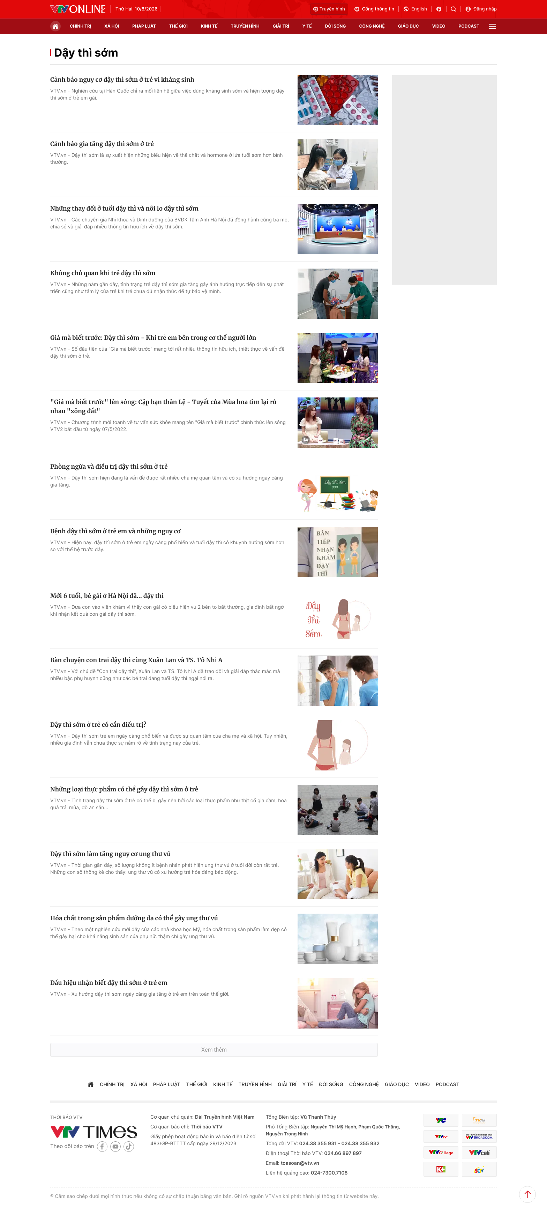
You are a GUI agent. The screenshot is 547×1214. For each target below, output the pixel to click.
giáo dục (408, 26)
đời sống (335, 26)
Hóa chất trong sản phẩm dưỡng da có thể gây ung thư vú (134, 918)
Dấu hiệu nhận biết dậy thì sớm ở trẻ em (108, 983)
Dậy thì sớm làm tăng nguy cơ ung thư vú (110, 854)
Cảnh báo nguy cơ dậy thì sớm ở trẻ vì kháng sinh (122, 79)
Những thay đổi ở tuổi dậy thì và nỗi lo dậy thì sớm (124, 208)
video (438, 26)
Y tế (307, 26)
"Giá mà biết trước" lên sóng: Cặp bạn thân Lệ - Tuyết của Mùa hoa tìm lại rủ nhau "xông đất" (163, 406)
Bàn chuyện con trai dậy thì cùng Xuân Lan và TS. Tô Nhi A (136, 660)
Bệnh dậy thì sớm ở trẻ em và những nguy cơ (115, 531)
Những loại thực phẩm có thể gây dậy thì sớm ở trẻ (124, 789)
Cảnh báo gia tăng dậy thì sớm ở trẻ (102, 144)
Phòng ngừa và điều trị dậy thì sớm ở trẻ (109, 466)
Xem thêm (214, 1049)
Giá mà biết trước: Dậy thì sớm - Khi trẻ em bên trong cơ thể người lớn (153, 338)
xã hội (111, 26)
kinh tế (209, 26)
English (415, 9)
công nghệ (372, 26)
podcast (469, 26)
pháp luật (144, 26)
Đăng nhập (481, 9)
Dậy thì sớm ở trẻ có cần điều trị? (98, 725)
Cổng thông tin (374, 9)
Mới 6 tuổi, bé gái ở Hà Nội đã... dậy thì (107, 596)
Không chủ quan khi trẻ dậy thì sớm (103, 273)
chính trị (80, 26)
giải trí (281, 26)
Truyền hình (329, 9)
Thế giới (178, 26)
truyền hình (245, 26)
